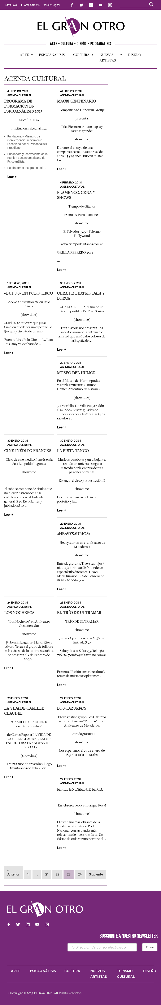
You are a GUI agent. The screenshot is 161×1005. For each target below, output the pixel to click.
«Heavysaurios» (73, 533)
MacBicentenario (76, 101)
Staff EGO (11, 5)
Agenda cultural (19, 95)
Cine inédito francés (27, 450)
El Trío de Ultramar (79, 612)
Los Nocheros (19, 612)
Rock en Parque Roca (80, 789)
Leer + (11, 176)
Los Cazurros (71, 708)
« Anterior (13, 872)
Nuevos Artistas (108, 57)
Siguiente (96, 874)
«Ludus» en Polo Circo (28, 293)
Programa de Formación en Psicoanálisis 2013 (23, 106)
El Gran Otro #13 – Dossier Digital (40, 5)
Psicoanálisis (52, 54)
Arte (24, 55)
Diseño (134, 54)
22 (57, 874)
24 (80, 874)
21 (46, 874)
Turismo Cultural (126, 974)
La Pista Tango (73, 450)
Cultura (81, 55)
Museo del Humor (76, 372)
